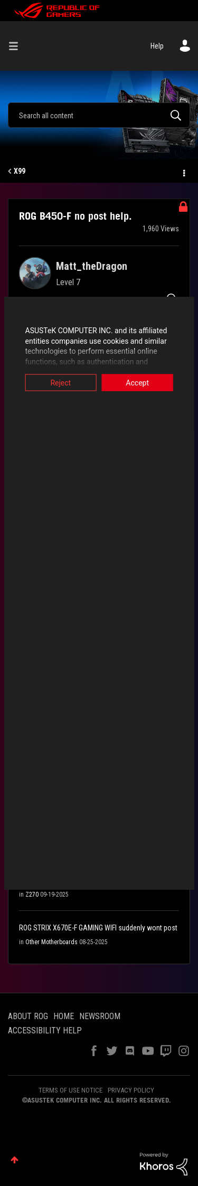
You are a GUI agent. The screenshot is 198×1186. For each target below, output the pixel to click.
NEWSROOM (99, 1016)
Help (157, 46)
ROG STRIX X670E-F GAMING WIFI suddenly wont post (98, 928)
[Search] (99, 115)
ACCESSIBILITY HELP (45, 1030)
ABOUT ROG (28, 1016)
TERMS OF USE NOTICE (70, 1090)
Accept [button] (139, 383)
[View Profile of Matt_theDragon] (91, 266)
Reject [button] (59, 383)
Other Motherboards (51, 942)
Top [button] (14, 1160)
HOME (63, 1016)
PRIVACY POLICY (131, 1090)
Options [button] (183, 171)
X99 (19, 171)
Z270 (32, 894)
